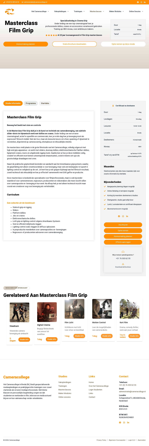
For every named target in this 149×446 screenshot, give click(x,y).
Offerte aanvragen (123, 242)
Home (91, 382)
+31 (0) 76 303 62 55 (127, 385)
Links (91, 393)
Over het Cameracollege (99, 386)
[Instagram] (123, 216)
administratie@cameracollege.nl (35, 2)
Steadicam (14, 319)
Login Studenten (95, 390)
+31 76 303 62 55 (123, 258)
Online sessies (64, 397)
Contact (92, 397)
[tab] (13, 103)
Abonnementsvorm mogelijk (117, 209)
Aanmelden (142, 440)
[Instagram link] (141, 2)
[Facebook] (119, 216)
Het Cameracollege (41, 11)
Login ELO (131, 440)
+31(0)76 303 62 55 (12, 2)
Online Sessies (137, 11)
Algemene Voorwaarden (117, 440)
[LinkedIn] (127, 216)
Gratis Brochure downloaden (74, 44)
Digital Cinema (43, 304)
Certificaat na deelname (125, 106)
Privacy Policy (101, 440)
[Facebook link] (138, 2)
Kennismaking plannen (26, 44)
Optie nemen (123, 231)
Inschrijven (123, 225)
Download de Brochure (123, 267)
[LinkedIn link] (145, 2)
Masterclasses (98, 11)
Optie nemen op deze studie (123, 44)
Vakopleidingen (62, 11)
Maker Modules (118, 11)
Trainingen (80, 11)
